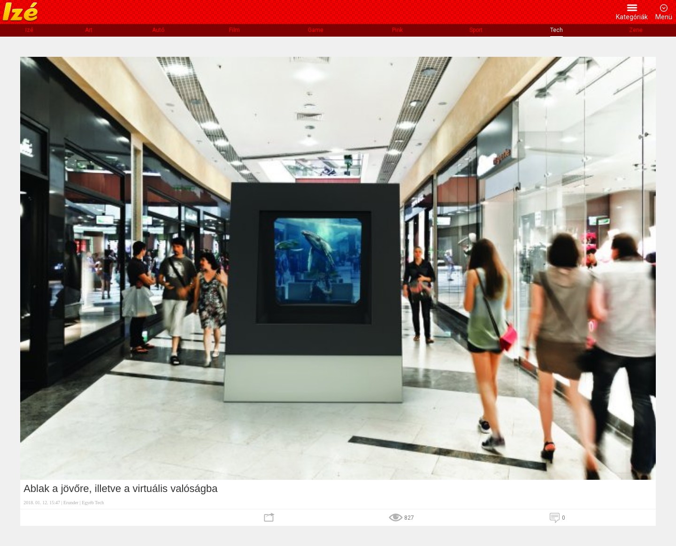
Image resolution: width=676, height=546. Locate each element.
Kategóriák (632, 17)
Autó (158, 30)
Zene (636, 30)
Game (315, 30)
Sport (476, 30)
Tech (556, 30)
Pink (397, 30)
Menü (663, 17)
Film (234, 30)
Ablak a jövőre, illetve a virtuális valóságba (120, 488)
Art (88, 30)
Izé (29, 30)
